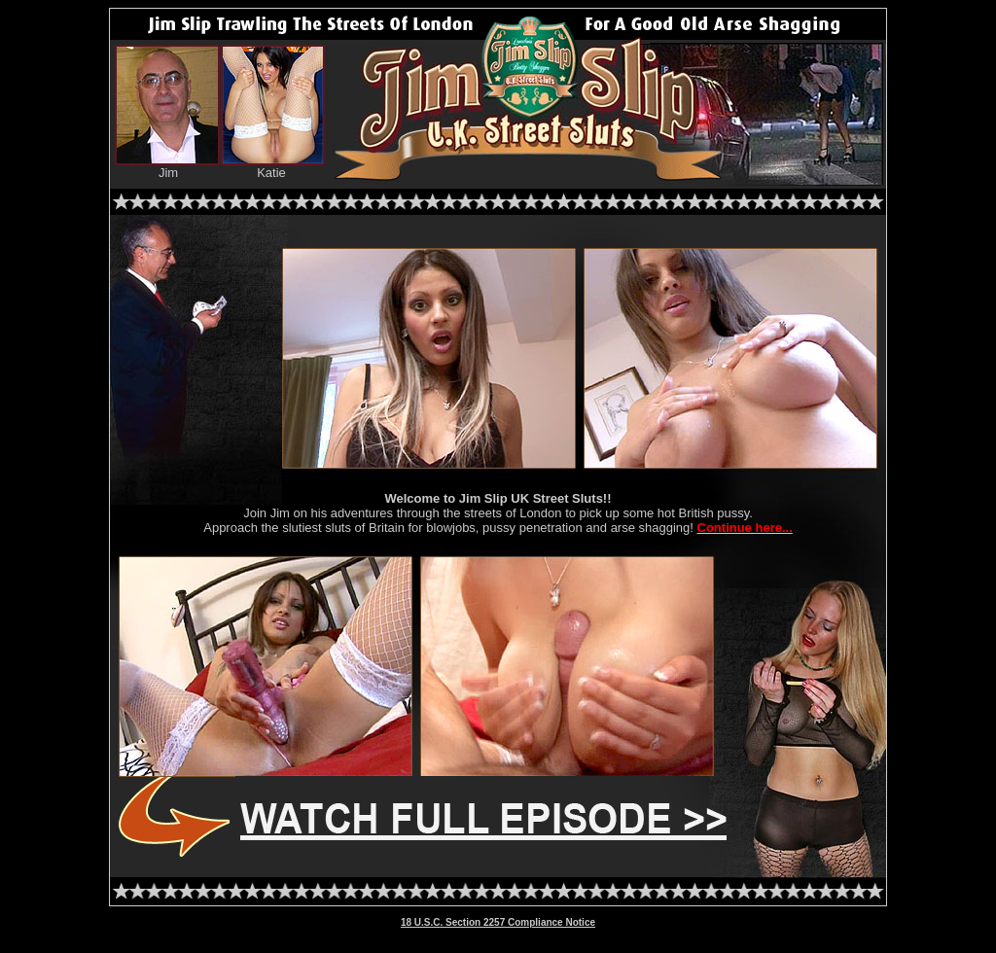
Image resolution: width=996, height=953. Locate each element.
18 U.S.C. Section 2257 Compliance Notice (498, 922)
